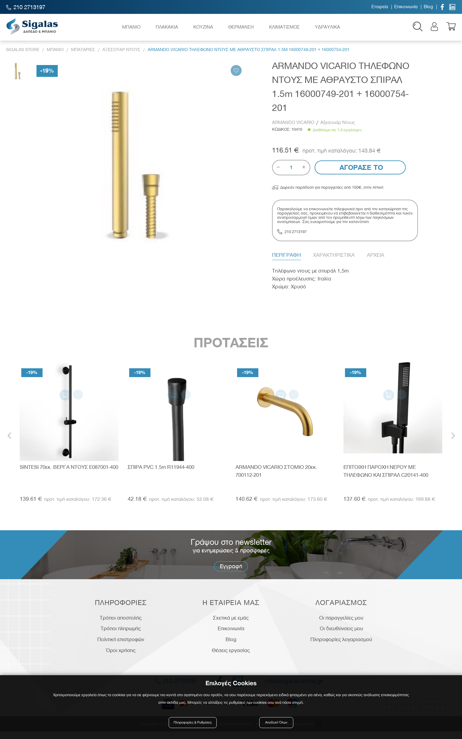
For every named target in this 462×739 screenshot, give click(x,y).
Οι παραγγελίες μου (341, 625)
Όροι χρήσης (121, 658)
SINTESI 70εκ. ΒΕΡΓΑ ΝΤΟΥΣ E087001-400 (69, 475)
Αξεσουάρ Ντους (337, 130)
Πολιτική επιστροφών (120, 647)
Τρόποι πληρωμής (121, 636)
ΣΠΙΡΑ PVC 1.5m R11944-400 (161, 475)
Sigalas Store (23, 57)
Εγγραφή (231, 573)
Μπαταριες (83, 57)
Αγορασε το (360, 175)
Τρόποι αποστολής (121, 625)
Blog (428, 7)
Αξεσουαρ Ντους (121, 57)
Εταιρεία (379, 7)
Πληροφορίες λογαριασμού (341, 647)
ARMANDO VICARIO (293, 130)
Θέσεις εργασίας (231, 658)
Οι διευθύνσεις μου (341, 636)
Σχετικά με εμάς (231, 625)
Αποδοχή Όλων (276, 724)
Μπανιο (55, 57)
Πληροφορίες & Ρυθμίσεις (194, 724)
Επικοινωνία (406, 7)
